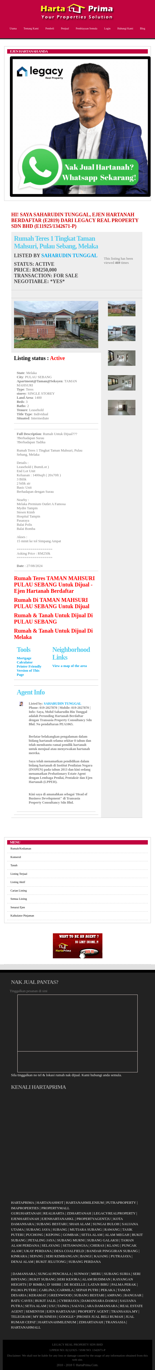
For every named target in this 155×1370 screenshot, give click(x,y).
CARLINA (47, 1290)
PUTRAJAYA (121, 1256)
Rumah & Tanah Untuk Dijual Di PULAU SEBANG (53, 618)
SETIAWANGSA (75, 1245)
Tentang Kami (30, 28)
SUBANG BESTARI (51, 1224)
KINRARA (19, 1256)
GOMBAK (71, 1235)
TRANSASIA (115, 1322)
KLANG (113, 1245)
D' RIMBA (37, 1284)
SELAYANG (51, 1245)
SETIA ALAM (91, 1235)
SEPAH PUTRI (87, 1290)
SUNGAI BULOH (106, 1224)
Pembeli (49, 28)
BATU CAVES (21, 1301)
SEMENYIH (35, 1311)
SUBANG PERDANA (84, 1262)
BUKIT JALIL (45, 1301)
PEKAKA (108, 1290)
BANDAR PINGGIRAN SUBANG (112, 1251)
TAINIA (63, 1306)
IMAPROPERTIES (25, 1208)
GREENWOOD (60, 1295)
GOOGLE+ (67, 1316)
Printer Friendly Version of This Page (29, 671)
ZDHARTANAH (79, 1213)
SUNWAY (81, 1274)
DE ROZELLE (74, 1284)
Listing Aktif (17, 882)
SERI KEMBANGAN (62, 1256)
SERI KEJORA (69, 1279)
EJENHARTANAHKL (58, 1219)
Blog (142, 28)
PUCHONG (34, 1235)
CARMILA (65, 1290)
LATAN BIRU (98, 1284)
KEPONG (53, 1235)
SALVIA (78, 1306)
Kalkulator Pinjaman (22, 915)
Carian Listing (18, 890)
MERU (96, 1274)
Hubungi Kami (124, 28)
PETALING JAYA (41, 1240)
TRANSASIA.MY (124, 1311)
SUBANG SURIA (117, 1274)
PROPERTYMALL (55, 1208)
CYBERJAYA (69, 1301)
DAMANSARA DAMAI (99, 1301)
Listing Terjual (18, 873)
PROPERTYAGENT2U (94, 1219)
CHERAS (97, 1245)
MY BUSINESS (44, 1316)
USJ (52, 1306)
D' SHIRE (54, 1284)
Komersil (15, 857)
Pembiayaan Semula (85, 28)
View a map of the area (69, 666)
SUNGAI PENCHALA (54, 1274)
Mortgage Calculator (25, 660)
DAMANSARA (24, 1274)
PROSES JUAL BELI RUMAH (100, 1316)
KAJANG (101, 1256)
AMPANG (114, 1295)
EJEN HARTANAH (61, 1311)
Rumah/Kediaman (20, 848)
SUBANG (60, 1229)
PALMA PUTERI (24, 1290)
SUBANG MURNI (71, 1240)
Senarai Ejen (17, 907)
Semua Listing (18, 898)
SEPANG (36, 1256)
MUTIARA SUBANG (86, 1229)
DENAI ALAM (22, 1262)
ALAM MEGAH (117, 1235)
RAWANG (112, 1229)
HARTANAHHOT (50, 1202)
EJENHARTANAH (25, 1219)
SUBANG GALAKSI (102, 1240)
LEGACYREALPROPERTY (114, 1213)
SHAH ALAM (79, 1224)
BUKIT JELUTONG (51, 1262)
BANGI (85, 1256)
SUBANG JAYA (38, 1229)
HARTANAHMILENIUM (85, 1202)
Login (106, 28)
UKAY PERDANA (37, 1251)
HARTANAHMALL (26, 1327)
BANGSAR (133, 1295)
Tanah (13, 865)
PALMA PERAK (124, 1284)
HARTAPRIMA (22, 1202)
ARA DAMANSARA (102, 1306)
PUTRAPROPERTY (121, 1202)
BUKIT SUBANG (42, 1279)
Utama (12, 28)
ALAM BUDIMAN (96, 1279)
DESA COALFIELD (69, 1251)
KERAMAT (37, 1295)
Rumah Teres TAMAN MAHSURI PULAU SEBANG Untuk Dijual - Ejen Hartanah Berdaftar (54, 584)
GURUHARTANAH (26, 1213)
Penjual (64, 28)
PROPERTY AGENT (93, 1311)
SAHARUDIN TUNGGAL (69, 255)
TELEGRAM (21, 1316)
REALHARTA (53, 1213)
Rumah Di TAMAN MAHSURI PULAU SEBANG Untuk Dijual (51, 603)
